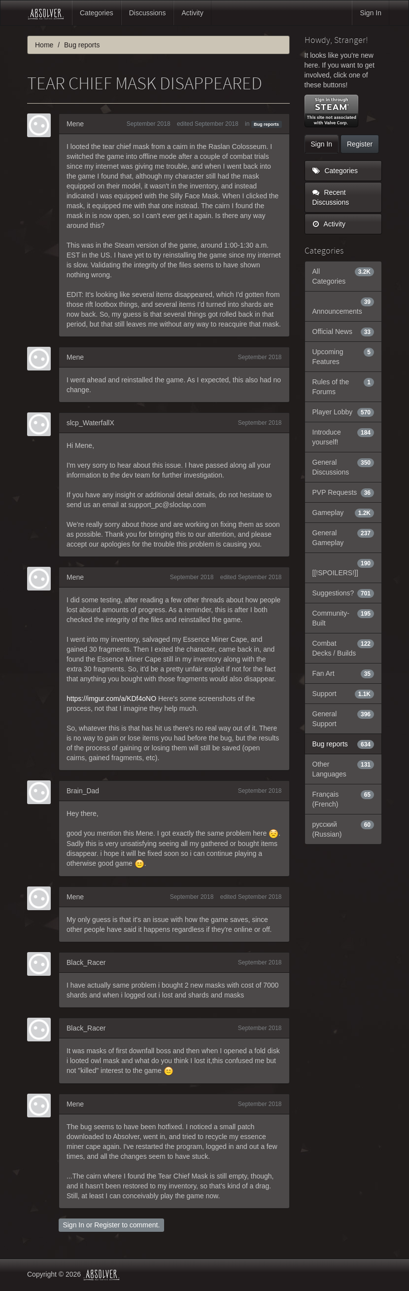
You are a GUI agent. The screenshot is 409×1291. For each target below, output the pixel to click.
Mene (75, 124)
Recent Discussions (330, 197)
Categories (96, 13)
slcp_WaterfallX (90, 423)
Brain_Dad (83, 791)
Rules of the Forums (343, 386)
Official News (343, 331)
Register (107, 1225)
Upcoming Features (343, 356)
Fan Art (343, 673)
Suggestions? (343, 593)
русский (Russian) (343, 828)
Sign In (370, 13)
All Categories (343, 275)
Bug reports (266, 124)
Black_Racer (86, 962)
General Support (343, 718)
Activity (192, 13)
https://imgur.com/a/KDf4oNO (111, 698)
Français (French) (343, 798)
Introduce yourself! (343, 436)
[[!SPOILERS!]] (343, 567)
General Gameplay (343, 537)
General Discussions (343, 466)
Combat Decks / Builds (343, 647)
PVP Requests (343, 492)
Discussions (147, 13)
